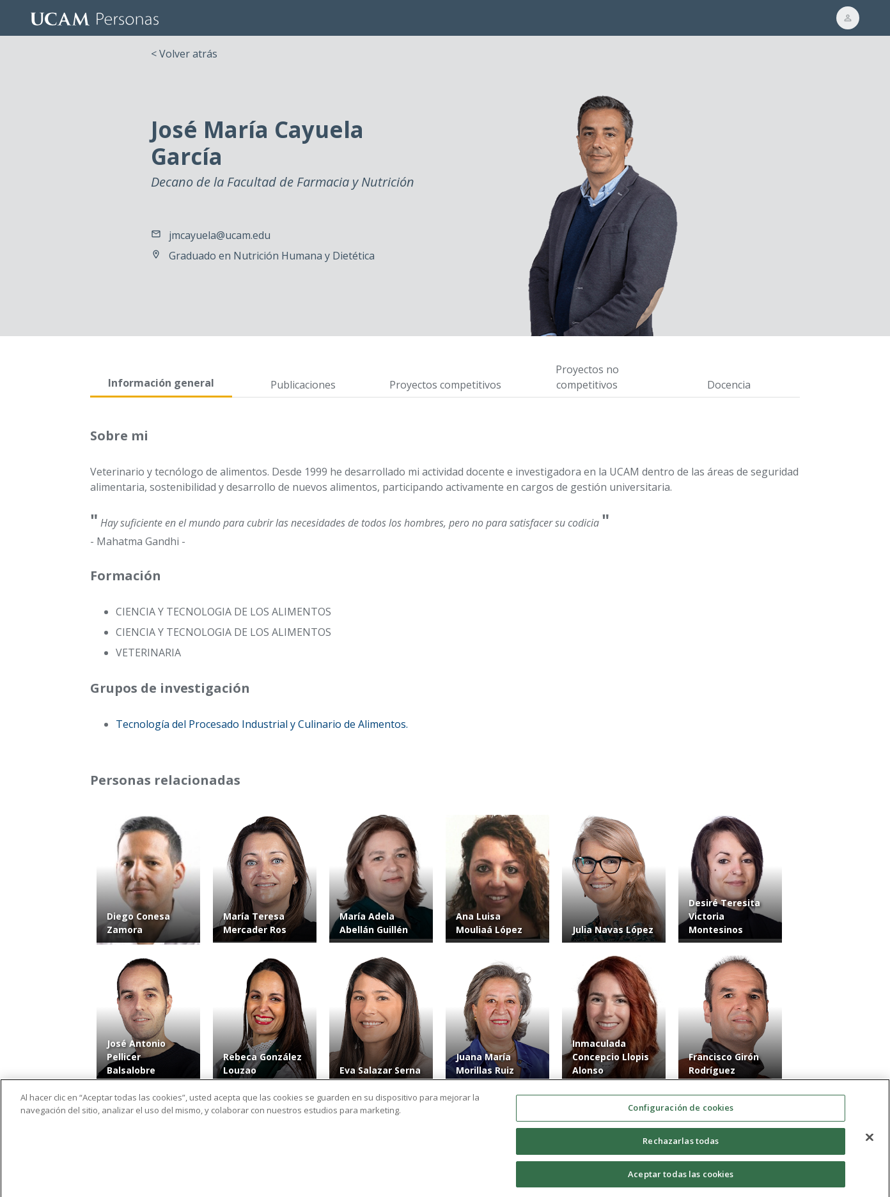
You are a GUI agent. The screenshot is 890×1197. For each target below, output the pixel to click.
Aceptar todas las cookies (680, 1180)
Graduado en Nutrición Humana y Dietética (272, 256)
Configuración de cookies (680, 1114)
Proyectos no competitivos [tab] (587, 377)
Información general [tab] (161, 383)
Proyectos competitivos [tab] (445, 385)
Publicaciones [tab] (303, 385)
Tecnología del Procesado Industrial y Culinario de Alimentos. (262, 724)
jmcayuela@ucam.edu (219, 235)
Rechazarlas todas (681, 1147)
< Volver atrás (184, 54)
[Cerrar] (869, 1145)
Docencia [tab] (729, 385)
